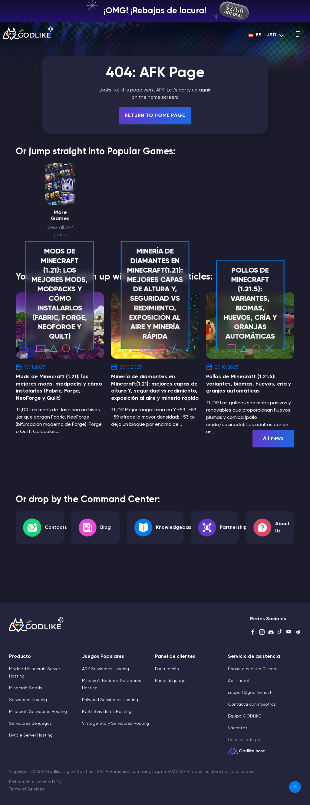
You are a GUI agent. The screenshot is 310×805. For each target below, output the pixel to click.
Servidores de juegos (30, 723)
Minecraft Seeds (25, 688)
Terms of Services (26, 789)
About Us (282, 528)
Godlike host (252, 751)
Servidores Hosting (28, 700)
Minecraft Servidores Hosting (38, 712)
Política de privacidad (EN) (35, 782)
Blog (105, 527)
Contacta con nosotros (252, 704)
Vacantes (237, 728)
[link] (295, 787)
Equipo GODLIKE (244, 716)
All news (273, 438)
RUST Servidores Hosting (106, 712)
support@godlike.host (250, 693)
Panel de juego (170, 681)
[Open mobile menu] (299, 35)
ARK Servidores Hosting (105, 669)
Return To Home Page (155, 115)
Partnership (233, 527)
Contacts (56, 527)
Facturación (167, 669)
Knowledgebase (175, 527)
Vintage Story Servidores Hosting (115, 723)
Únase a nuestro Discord (253, 669)
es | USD (263, 35)
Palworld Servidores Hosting (110, 700)
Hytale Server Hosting (31, 735)
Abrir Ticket (239, 681)
